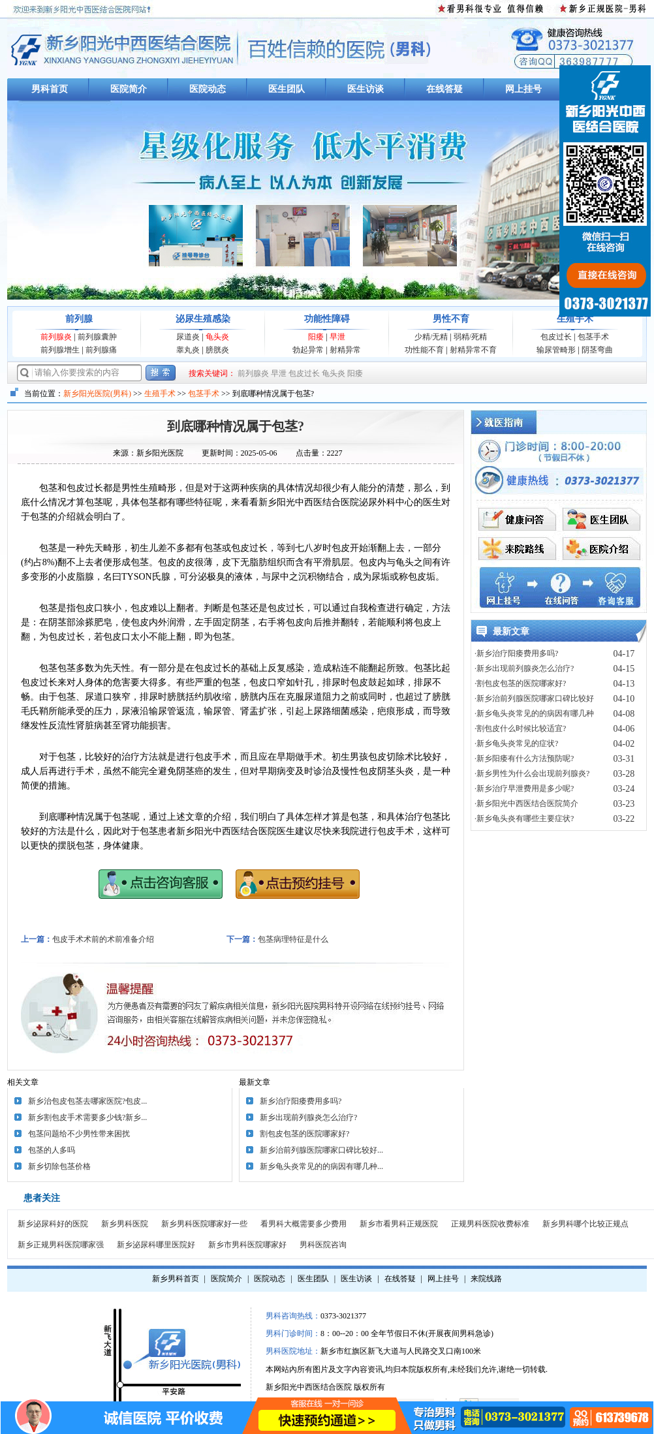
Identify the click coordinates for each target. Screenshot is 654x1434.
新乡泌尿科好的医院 (53, 1223)
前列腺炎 (56, 336)
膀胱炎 (217, 349)
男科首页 (49, 89)
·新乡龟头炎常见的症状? (516, 743)
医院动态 (207, 89)
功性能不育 (424, 349)
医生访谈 (365, 89)
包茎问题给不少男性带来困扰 (79, 1133)
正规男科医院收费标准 (490, 1223)
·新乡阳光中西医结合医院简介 (526, 803)
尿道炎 (188, 336)
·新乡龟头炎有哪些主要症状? (524, 818)
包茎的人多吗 (51, 1150)
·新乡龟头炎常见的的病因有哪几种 (534, 713)
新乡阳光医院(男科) (97, 393)
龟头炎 (217, 336)
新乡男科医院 (124, 1223)
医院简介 (128, 89)
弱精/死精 (470, 336)
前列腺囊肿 (97, 336)
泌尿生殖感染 (203, 319)
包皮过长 (556, 336)
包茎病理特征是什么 (293, 939)
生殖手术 (575, 319)
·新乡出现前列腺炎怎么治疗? (524, 668)
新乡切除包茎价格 (59, 1166)
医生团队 (286, 89)
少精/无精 (431, 336)
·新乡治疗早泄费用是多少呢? (524, 788)
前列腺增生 (60, 349)
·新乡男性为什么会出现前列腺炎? (532, 773)
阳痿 (316, 336)
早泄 (337, 336)
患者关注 (41, 1198)
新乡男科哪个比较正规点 (585, 1223)
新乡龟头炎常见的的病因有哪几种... (321, 1166)
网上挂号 (523, 89)
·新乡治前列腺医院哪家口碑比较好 (534, 698)
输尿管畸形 (556, 349)
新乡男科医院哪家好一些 (204, 1223)
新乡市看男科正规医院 (399, 1223)
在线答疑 (444, 89)
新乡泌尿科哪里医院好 (156, 1244)
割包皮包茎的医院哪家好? (304, 1133)
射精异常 (345, 349)
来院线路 (486, 1278)
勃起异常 (308, 349)
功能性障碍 (327, 319)
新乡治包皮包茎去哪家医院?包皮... (87, 1101)
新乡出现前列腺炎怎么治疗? (308, 1117)
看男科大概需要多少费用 (303, 1223)
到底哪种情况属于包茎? (235, 426)
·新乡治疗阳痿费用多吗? (516, 653)
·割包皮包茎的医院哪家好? (520, 683)
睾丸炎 (188, 349)
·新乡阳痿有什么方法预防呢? (524, 758)
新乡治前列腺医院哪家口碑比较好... (321, 1150)
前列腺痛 (101, 349)
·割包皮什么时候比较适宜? (520, 728)
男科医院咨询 (323, 1244)
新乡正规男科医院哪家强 (61, 1244)
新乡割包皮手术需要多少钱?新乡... (87, 1117)
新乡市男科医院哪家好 (247, 1244)
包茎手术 (593, 336)
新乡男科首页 (175, 1278)
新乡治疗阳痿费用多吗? (300, 1101)
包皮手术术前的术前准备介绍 (103, 939)
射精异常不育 (473, 349)
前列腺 (79, 319)
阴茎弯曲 (597, 349)
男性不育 (451, 319)
